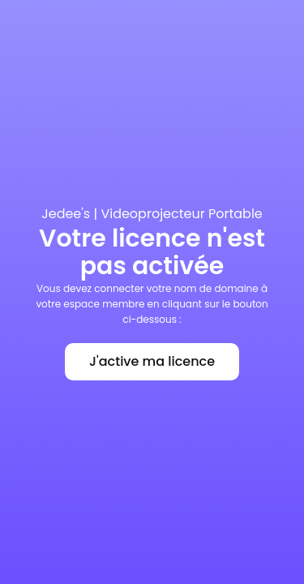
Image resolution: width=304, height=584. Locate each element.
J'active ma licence (152, 361)
